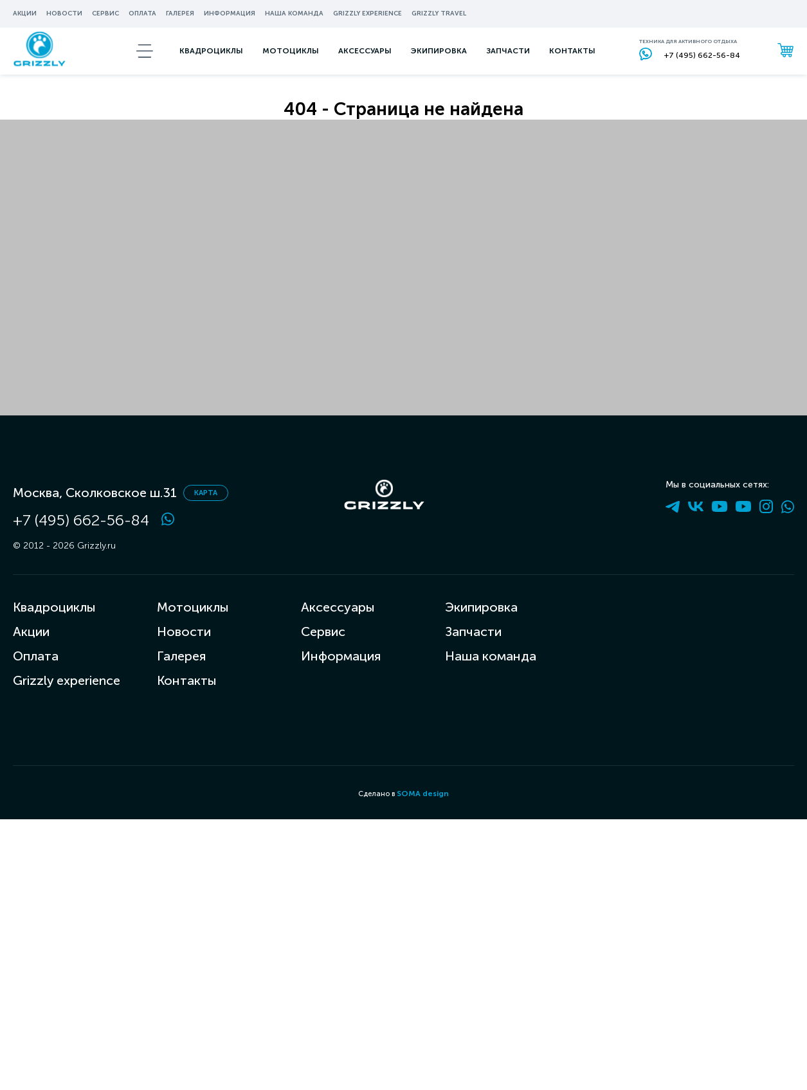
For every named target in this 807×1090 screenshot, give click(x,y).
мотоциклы (291, 66)
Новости (64, 13)
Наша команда (294, 13)
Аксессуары (338, 607)
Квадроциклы (212, 66)
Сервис (105, 13)
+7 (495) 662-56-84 (81, 520)
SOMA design (423, 793)
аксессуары (365, 66)
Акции (25, 13)
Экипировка (481, 607)
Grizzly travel (439, 13)
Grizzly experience (367, 13)
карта (205, 493)
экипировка (439, 66)
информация (229, 13)
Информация (341, 656)
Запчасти (473, 631)
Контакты (573, 66)
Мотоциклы (193, 607)
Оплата (142, 13)
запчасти (508, 66)
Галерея (180, 13)
